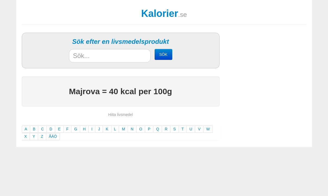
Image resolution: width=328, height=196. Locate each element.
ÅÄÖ (53, 136)
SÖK (163, 54)
